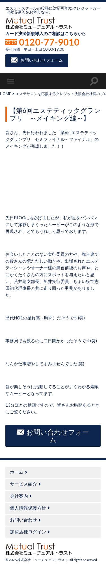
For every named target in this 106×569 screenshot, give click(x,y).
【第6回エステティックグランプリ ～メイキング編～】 (55, 114)
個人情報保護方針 (28, 507)
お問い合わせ (23, 519)
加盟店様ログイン (28, 531)
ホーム (16, 471)
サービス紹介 (23, 483)
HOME (5, 93)
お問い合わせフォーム (41, 60)
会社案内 (19, 496)
